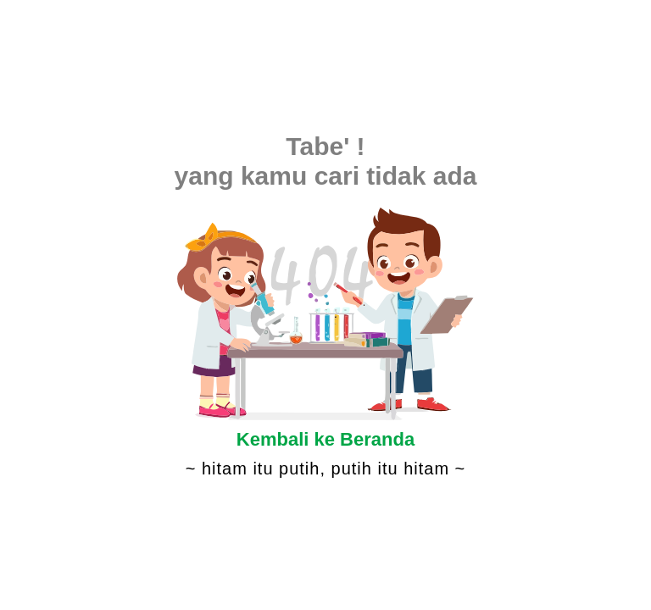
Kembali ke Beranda (325, 439)
